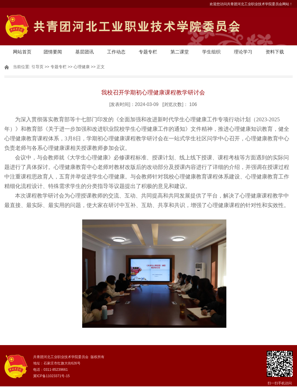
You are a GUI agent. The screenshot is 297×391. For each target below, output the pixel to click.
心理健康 (82, 66)
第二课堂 (179, 51)
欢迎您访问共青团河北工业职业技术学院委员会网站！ (251, 4)
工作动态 (116, 51)
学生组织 (211, 51)
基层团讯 (84, 51)
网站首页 (22, 51)
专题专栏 (148, 51)
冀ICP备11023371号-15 (51, 376)
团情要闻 (53, 51)
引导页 (37, 66)
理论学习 (243, 51)
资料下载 (275, 51)
